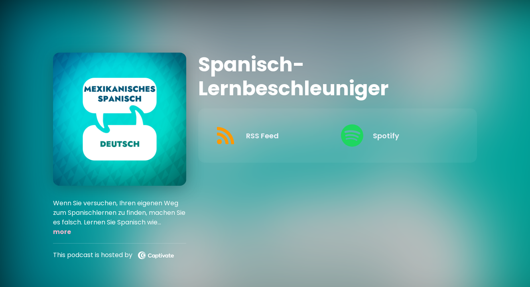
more (62, 231)
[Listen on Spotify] (398, 135)
